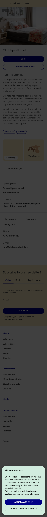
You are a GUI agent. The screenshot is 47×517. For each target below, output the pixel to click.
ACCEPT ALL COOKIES (23, 502)
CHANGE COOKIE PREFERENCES (23, 508)
